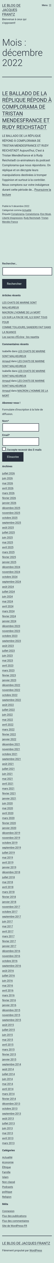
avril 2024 (7, 606)
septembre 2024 (11, 581)
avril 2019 (7, 862)
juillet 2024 (8, 591)
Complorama (17, 214)
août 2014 (8, 1069)
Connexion (8, 1211)
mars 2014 (8, 1093)
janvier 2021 (9, 798)
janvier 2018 (9, 901)
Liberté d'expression (12, 218)
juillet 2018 (8, 877)
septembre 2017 (11, 916)
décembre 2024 (11, 566)
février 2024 (9, 616)
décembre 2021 (11, 744)
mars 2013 (8, 1143)
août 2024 (8, 586)
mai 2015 (7, 1039)
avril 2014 (7, 1088)
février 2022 (9, 734)
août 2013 (8, 1118)
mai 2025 (7, 542)
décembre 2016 (11, 950)
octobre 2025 (9, 517)
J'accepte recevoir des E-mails (21, 449)
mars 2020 (8, 818)
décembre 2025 (11, 507)
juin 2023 (7, 655)
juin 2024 (7, 596)
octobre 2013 (9, 1108)
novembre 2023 (11, 630)
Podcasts (7, 1186)
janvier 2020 (9, 827)
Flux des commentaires (15, 1220)
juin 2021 (7, 773)
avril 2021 (7, 783)
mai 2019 (7, 857)
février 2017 (9, 941)
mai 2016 (7, 985)
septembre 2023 (11, 640)
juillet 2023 (8, 650)
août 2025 (8, 527)
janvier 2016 (9, 1005)
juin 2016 (7, 980)
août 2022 (8, 704)
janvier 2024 (9, 621)
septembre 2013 (11, 1113)
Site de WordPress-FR (14, 1225)
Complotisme (32, 214)
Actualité (26, 210)
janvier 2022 (9, 739)
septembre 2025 (11, 522)
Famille (6, 1172)
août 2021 (8, 763)
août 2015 (8, 1024)
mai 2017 (7, 926)
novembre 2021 (11, 749)
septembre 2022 (11, 699)
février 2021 (9, 793)
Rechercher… (9, 263)
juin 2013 (7, 1128)
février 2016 (9, 1000)
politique (7, 1191)
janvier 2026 (9, 502)
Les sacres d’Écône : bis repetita (20, 336)
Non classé (8, 1181)
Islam (5, 1177)
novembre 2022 (11, 689)
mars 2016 (8, 995)
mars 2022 (8, 729)
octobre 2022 (9, 695)
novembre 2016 (11, 956)
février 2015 (9, 1054)
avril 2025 (7, 547)
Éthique (6, 1167)
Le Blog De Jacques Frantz (11, 9)
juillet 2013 (8, 1123)
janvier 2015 (9, 1059)
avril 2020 (7, 813)
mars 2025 (8, 552)
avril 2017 (7, 931)
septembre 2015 (11, 1019)
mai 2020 (7, 808)
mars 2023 (8, 670)
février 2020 (9, 823)
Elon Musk (45, 214)
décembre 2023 (11, 626)
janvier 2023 (9, 680)
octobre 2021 (9, 754)
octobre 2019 (9, 842)
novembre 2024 (11, 571)
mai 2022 (7, 719)
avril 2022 (7, 724)
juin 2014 (7, 1079)
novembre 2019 (11, 837)
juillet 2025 (8, 532)
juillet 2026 (8, 473)
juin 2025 (7, 537)
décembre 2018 (11, 872)
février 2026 (9, 497)
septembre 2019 (11, 847)
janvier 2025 (9, 562)
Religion (6, 1196)
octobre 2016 (9, 960)
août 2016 (8, 970)
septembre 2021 (11, 758)
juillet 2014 (8, 1074)
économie (8, 1162)
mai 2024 (7, 601)
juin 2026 (7, 478)
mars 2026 (8, 493)
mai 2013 (7, 1133)
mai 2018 (7, 882)
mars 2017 (8, 936)
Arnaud (6, 361)
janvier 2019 (9, 867)
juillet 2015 (8, 1029)
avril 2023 (7, 665)
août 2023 (8, 645)
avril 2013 (7, 1138)
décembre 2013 (11, 1103)
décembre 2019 (11, 832)
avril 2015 (7, 1044)
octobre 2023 (9, 635)
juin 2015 (7, 1034)
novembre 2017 (11, 906)
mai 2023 (7, 660)
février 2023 (9, 675)
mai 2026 (7, 483)
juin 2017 (7, 921)
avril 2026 (7, 488)
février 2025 (9, 557)
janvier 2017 (9, 946)
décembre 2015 (11, 1010)
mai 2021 (7, 778)
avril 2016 (7, 990)
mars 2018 (8, 891)
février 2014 (9, 1098)
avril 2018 (7, 887)
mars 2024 (8, 611)
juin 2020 (7, 803)
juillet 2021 (8, 768)
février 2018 (9, 896)
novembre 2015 (11, 1015)
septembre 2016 (11, 965)
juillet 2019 (8, 852)
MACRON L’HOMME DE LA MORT (21, 312)
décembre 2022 (11, 685)
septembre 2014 (11, 1064)
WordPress (35, 1250)
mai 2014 (7, 1083)
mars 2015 (8, 1049)
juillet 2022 (8, 709)
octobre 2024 (9, 576)
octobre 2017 (9, 911)
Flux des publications (14, 1215)
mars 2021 (8, 788)
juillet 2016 (8, 975)
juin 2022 (7, 714)
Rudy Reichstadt (32, 218)
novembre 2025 (11, 512)
